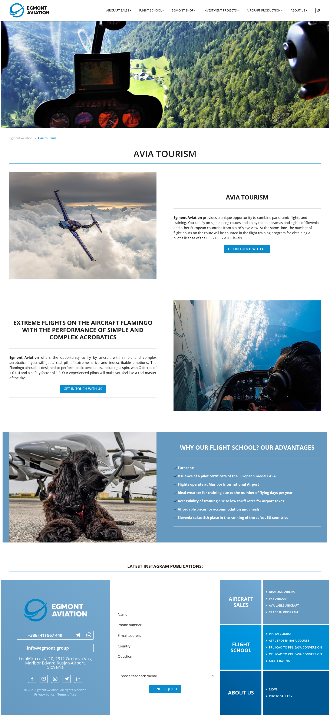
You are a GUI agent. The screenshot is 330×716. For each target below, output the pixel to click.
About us (298, 11)
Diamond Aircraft (283, 591)
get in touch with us (247, 249)
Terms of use (66, 694)
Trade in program (283, 612)
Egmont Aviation (21, 138)
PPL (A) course (280, 633)
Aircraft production (264, 11)
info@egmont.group (43, 648)
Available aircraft (284, 605)
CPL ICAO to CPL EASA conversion (295, 654)
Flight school (150, 11)
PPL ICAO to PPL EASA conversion (295, 647)
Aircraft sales (117, 11)
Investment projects (220, 11)
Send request (165, 689)
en (318, 10)
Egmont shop (183, 11)
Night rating (279, 661)
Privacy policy (44, 694)
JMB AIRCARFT (279, 598)
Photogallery (280, 696)
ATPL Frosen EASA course (289, 640)
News (273, 689)
